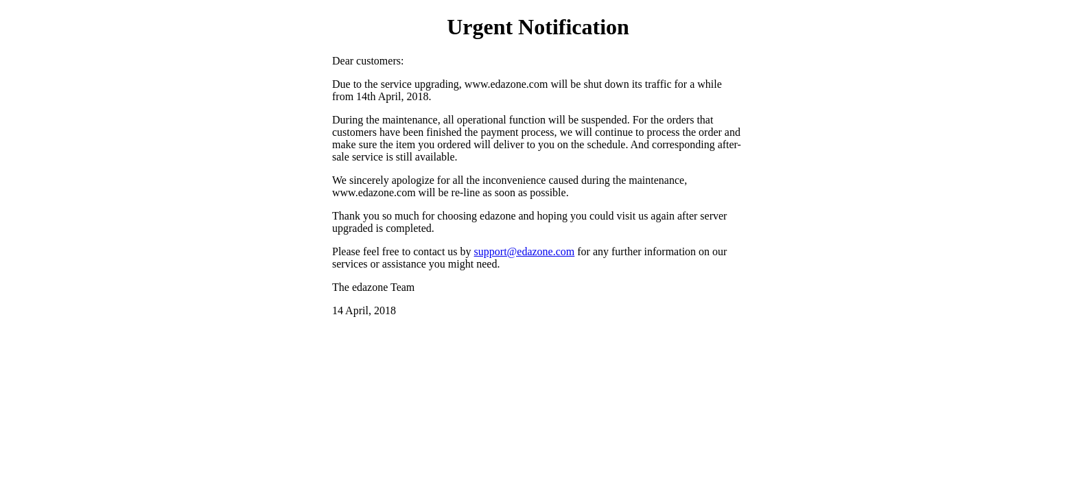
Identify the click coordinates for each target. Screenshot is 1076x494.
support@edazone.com (524, 251)
